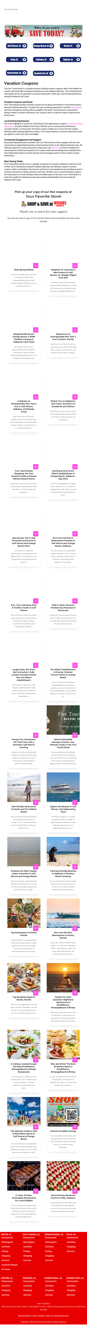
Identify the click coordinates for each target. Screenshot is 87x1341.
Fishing (5, 1267)
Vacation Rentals (9, 1281)
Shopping (6, 1272)
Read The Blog (38, 1332)
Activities (6, 1263)
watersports (76, 107)
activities (55, 148)
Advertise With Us (25, 1332)
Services (6, 1277)
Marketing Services (61, 1332)
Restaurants (7, 1254)
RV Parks (6, 1286)
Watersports (7, 1258)
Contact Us (49, 1332)
